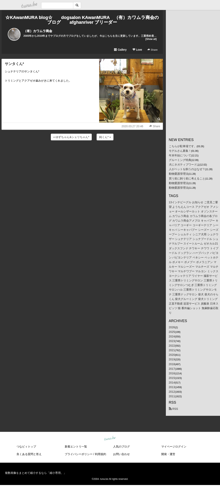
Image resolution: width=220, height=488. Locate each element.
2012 (172, 391)
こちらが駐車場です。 (183, 146)
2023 (172, 341)
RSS (173, 408)
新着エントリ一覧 (76, 446)
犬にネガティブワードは (184, 164)
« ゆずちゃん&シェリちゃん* (71, 137)
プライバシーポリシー (79, 454)
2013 (172, 387)
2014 (172, 382)
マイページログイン (173, 446)
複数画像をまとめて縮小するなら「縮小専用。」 (35, 472)
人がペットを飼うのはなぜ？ (187, 169)
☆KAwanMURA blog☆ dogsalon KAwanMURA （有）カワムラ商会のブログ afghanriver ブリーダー (82, 20)
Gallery (120, 49)
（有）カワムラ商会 (37, 31)
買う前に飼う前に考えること (187, 178)
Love (137, 49)
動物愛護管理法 (178, 173)
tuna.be (110, 438)
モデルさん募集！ (180, 150)
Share (152, 49)
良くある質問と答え (29, 454)
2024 (172, 336)
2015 (172, 378)
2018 (172, 364)
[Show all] (150, 38)
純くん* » (105, 137)
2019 (172, 359)
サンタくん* (14, 64)
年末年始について (180, 155)
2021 (172, 350)
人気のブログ (121, 446)
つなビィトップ (26, 446)
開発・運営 (168, 454)
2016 (172, 373)
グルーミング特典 (180, 160)
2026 (172, 327)
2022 (172, 345)
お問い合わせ (121, 454)
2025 (172, 331)
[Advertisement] (82, 152)
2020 (172, 354)
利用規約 (100, 454)
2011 (172, 396)
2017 (172, 368)
